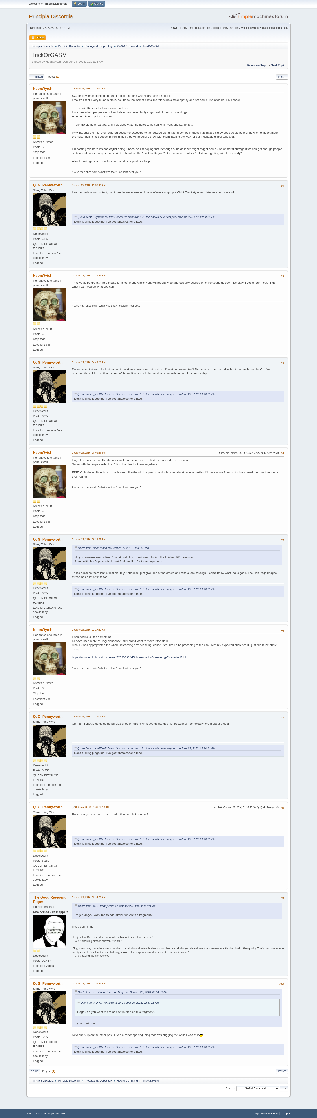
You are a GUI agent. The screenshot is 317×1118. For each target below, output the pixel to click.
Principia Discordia (51, 16)
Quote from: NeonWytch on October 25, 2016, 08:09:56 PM (113, 548)
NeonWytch (42, 89)
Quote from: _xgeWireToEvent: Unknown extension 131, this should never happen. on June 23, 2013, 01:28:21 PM (146, 217)
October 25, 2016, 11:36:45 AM (89, 185)
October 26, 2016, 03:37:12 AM (89, 983)
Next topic (278, 65)
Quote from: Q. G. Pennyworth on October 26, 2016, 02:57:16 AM (117, 906)
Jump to (230, 1088)
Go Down (37, 77)
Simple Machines (56, 1113)
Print (282, 77)
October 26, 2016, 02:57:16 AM (92, 807)
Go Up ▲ (286, 1113)
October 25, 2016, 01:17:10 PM (89, 275)
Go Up (35, 1071)
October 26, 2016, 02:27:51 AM (89, 629)
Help (256, 1113)
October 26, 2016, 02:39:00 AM (89, 716)
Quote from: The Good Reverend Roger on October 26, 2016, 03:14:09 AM (122, 992)
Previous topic (257, 65)
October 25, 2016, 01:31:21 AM (89, 88)
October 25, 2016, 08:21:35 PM (89, 539)
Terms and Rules (270, 1113)
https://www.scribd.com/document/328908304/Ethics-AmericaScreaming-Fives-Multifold (129, 657)
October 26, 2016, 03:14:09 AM (89, 897)
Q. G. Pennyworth (48, 185)
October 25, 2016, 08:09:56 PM (89, 452)
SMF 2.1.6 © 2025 (36, 1113)
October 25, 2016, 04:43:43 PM (89, 362)
